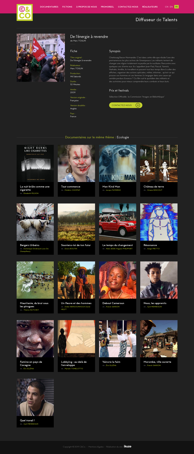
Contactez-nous (122, 105)
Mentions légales (96, 446)
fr (176, 6)
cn (166, 6)
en (171, 6)
